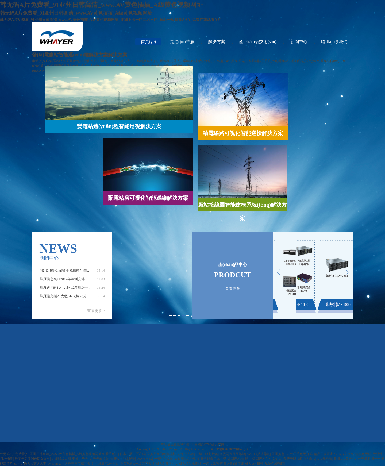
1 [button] (170, 315)
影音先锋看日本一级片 (213, 459)
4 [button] (183, 315)
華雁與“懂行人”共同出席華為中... (65, 290)
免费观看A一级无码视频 (137, 463)
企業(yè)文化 (286, 361)
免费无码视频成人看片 (299, 459)
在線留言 (330, 346)
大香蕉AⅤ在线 (185, 459)
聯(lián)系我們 (334, 41)
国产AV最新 (239, 459)
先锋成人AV (185, 454)
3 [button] (179, 315)
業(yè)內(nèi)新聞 (286, 353)
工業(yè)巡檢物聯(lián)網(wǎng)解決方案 (196, 349)
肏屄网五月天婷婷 (232, 454)
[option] (72, 273)
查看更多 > (96, 311)
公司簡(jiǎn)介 (151, 346)
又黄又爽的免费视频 (161, 454)
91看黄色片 (110, 454)
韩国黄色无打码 (301, 454)
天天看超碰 (101, 459)
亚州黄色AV (280, 454)
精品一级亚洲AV (325, 454)
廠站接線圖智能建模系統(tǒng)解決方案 (195, 409)
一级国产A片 (258, 459)
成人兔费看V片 (167, 463)
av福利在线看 (163, 459)
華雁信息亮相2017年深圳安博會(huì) (67, 281)
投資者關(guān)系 (151, 353)
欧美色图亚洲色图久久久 (32, 459)
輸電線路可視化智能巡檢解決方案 (196, 379)
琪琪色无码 (363, 454)
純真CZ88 (204, 444)
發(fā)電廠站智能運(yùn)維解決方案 (196, 424)
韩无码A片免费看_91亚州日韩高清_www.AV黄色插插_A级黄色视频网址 (50, 454)
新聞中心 (298, 41)
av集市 (231, 463)
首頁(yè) (148, 41)
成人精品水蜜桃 (190, 463)
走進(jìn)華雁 (182, 41)
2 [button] (174, 315)
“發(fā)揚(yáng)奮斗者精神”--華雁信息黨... (71, 273)
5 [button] (187, 315)
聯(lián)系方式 (331, 353)
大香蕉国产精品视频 (79, 463)
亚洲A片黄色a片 (344, 459)
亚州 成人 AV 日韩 (251, 463)
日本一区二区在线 (132, 454)
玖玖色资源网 (274, 463)
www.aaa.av (144, 459)
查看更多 (232, 289)
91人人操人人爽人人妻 (30, 463)
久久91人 (275, 459)
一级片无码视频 (214, 463)
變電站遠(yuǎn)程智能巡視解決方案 (196, 364)
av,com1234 (55, 463)
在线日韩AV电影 (107, 463)
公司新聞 (285, 346)
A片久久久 (346, 454)
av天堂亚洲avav (369, 459)
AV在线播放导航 (258, 454)
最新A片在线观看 (122, 459)
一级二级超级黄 (207, 454)
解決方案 (216, 41)
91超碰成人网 (61, 459)
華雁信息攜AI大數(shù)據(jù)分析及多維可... (73, 298)
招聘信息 (330, 361)
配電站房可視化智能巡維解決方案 (196, 394)
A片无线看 (324, 459)
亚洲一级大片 (81, 459)
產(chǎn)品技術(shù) (257, 41)
